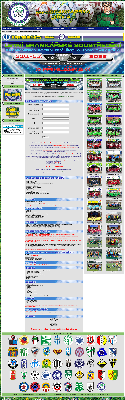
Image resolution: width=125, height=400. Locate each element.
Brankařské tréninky (61, 28)
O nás (114, 28)
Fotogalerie (96, 28)
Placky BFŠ (40, 28)
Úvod (3, 31)
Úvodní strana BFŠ (8, 28)
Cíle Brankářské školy (12, 78)
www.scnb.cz (61, 172)
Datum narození (33, 114)
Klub (33, 123)
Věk (33, 118)
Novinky (27, 28)
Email (33, 109)
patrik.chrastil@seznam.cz (105, 394)
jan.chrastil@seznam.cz (62, 96)
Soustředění (79, 28)
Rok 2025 (16, 31)
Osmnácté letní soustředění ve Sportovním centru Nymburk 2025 (43, 76)
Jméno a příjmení (33, 105)
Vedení (12, 83)
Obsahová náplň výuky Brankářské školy (13, 81)
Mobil (33, 132)
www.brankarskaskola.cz (57, 394)
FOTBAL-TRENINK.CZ (13, 123)
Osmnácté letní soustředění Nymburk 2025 (30, 31)
